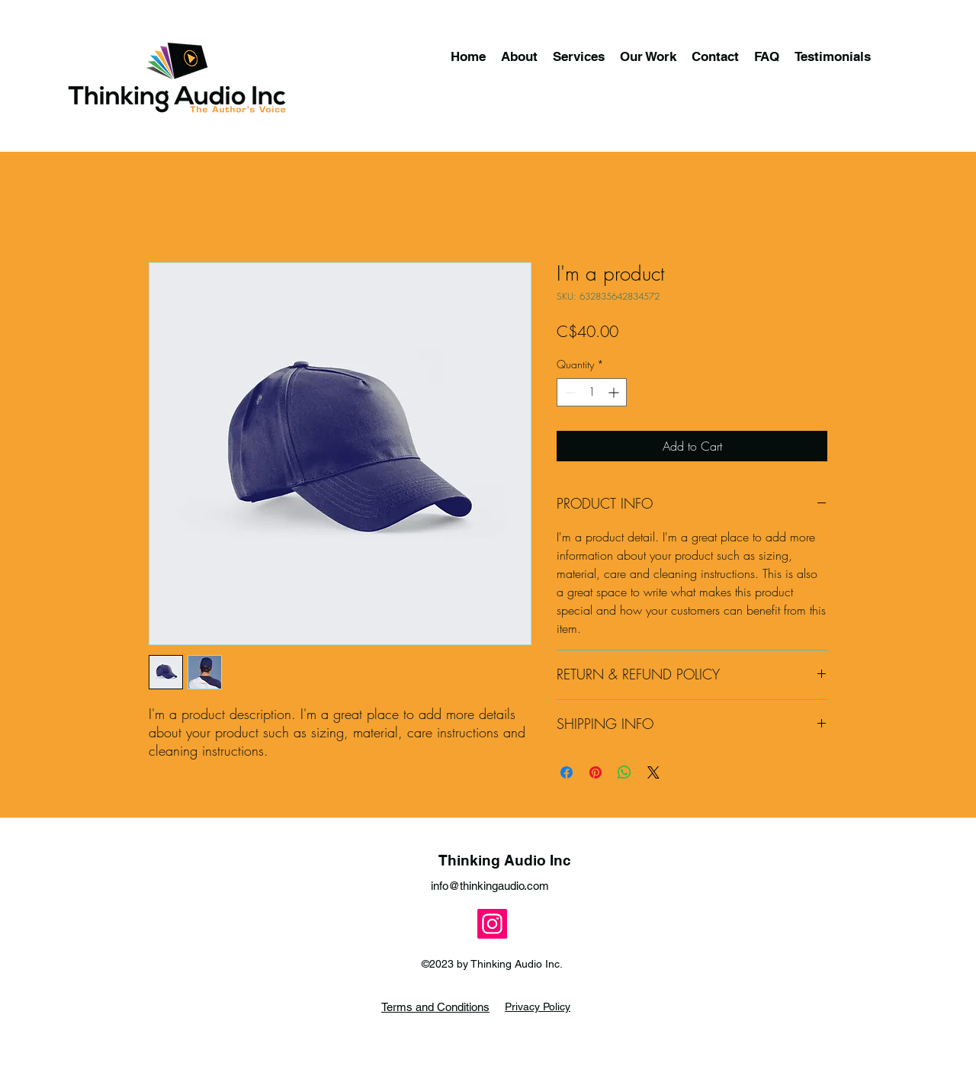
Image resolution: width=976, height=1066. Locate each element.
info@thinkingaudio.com (490, 885)
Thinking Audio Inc (504, 860)
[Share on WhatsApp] (624, 772)
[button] (578, 56)
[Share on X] (653, 772)
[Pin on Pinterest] (595, 772)
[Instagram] (492, 924)
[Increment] (614, 392)
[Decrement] (568, 392)
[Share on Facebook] (566, 772)
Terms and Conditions (435, 1006)
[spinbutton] (591, 392)
